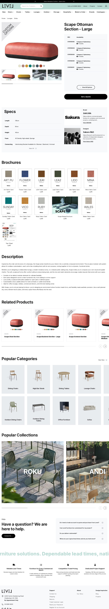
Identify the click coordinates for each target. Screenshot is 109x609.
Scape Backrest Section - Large (48, 319)
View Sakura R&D (88, 126)
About (85, 6)
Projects (92, 6)
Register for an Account (56, 588)
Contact (99, 6)
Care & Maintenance (55, 593)
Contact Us (8, 516)
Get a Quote (86, 79)
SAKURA (6, 315)
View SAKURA (87, 107)
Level (12, 606)
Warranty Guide (54, 591)
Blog (97, 574)
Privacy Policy (53, 599)
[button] (73, 1)
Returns (51, 580)
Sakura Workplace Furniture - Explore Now (54, 1)
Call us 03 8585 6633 (74, 6)
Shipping (52, 577)
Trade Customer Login (56, 582)
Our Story (80, 574)
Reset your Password (56, 585)
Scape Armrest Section (78, 320)
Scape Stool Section (12, 318)
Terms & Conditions (55, 596)
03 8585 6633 (8, 585)
